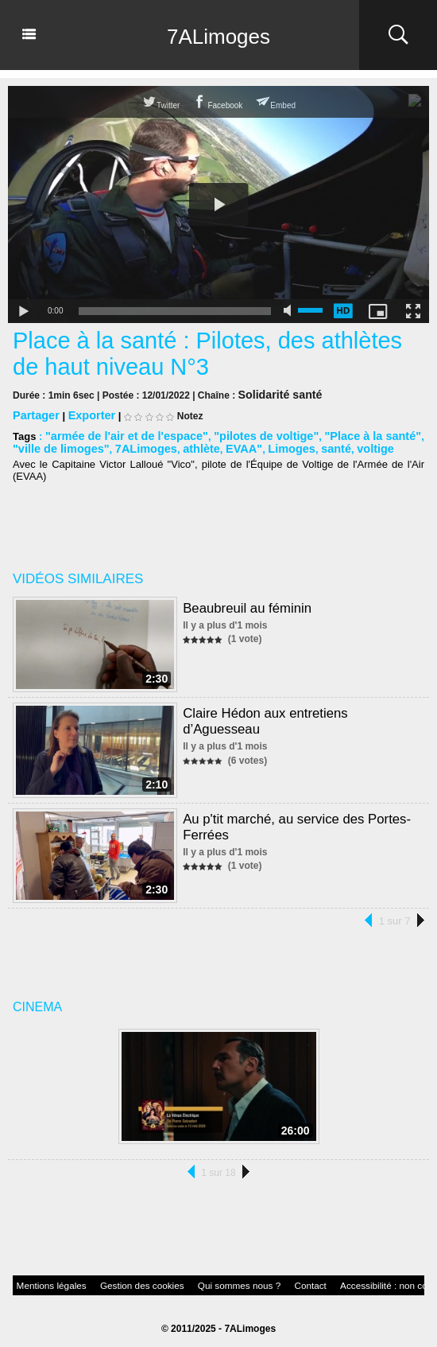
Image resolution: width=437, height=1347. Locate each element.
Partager (34, 413)
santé (278, 445)
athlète (155, 445)
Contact (255, 1279)
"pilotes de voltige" (244, 433)
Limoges (237, 445)
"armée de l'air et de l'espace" (118, 433)
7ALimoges (218, 35)
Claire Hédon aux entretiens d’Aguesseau (300, 708)
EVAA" (194, 445)
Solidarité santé (273, 393)
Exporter (85, 413)
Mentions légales (44, 1279)
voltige (314, 445)
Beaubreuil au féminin (244, 603)
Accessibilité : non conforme (326, 1279)
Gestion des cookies (116, 1279)
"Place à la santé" (340, 433)
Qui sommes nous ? (195, 1279)
